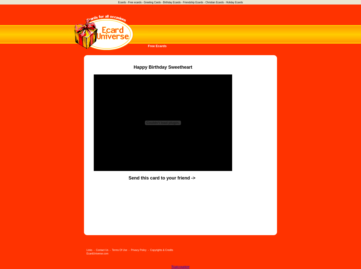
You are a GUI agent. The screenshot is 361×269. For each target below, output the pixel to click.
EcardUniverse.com (97, 253)
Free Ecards (157, 46)
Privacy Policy (138, 250)
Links (89, 250)
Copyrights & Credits (161, 250)
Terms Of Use (119, 250)
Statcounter (180, 266)
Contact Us (102, 250)
